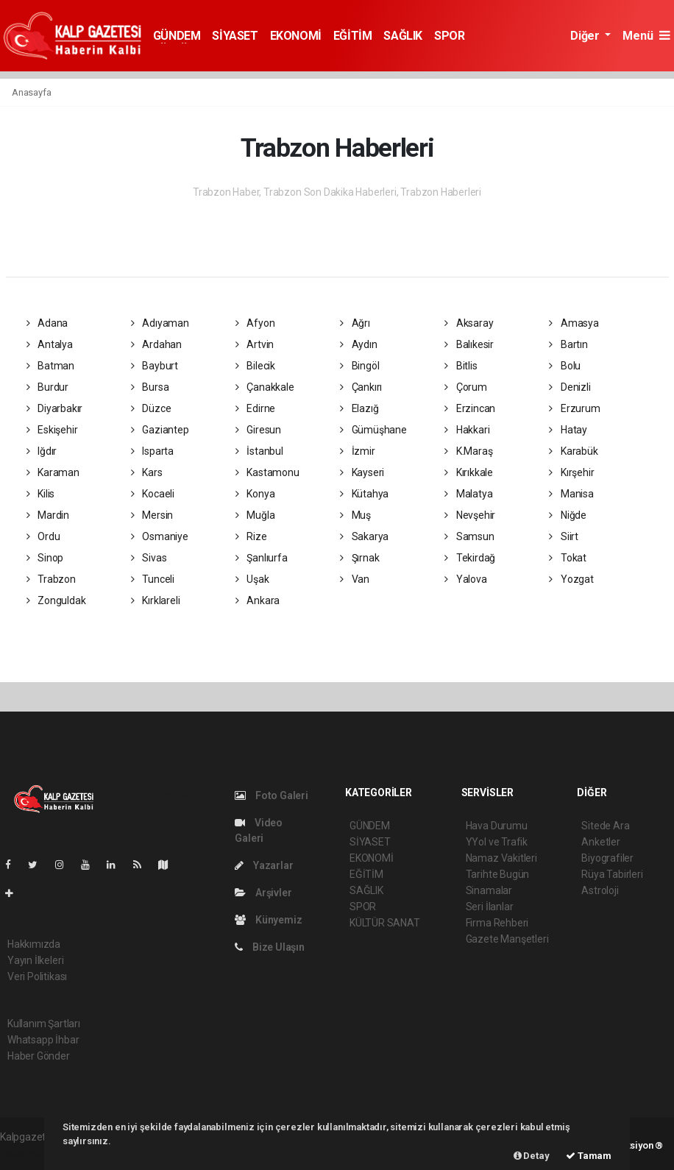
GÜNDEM (177, 36)
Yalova (465, 579)
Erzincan (469, 408)
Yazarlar (264, 865)
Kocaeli (152, 494)
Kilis (40, 494)
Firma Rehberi (497, 923)
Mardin (47, 515)
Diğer (586, 36)
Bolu (565, 366)
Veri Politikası (37, 976)
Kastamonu (267, 472)
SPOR (449, 36)
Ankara (257, 600)
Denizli (569, 387)
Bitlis (460, 366)
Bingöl (359, 366)
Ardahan (156, 344)
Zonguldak (56, 600)
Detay (532, 1155)
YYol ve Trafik (497, 842)
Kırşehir (571, 472)
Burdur (47, 387)
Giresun (258, 430)
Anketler (600, 842)
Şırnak (359, 558)
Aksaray (468, 323)
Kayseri (362, 472)
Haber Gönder (38, 1056)
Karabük (573, 451)
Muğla (255, 515)
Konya (255, 494)
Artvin (254, 344)
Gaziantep (160, 430)
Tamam (588, 1155)
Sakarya (364, 536)
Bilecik (255, 366)
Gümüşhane (373, 430)
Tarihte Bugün (498, 874)
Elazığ (359, 408)
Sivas (149, 558)
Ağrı (355, 323)
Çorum (465, 387)
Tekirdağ (469, 558)
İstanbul (259, 451)
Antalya (49, 344)
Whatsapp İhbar (43, 1040)
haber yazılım (30, 1152)
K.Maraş (468, 451)
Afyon (255, 323)
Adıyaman (160, 323)
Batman (50, 366)
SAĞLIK (402, 36)
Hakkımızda (33, 944)
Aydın (358, 344)
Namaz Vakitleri (501, 858)
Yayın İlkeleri (35, 960)
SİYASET (235, 36)
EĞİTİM (352, 36)
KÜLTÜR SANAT (385, 923)
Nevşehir (469, 515)
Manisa (571, 494)
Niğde (567, 515)
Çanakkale (264, 387)
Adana (47, 323)
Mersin (152, 515)
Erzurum (574, 408)
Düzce (151, 408)
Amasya (573, 323)
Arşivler (263, 892)
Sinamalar (489, 890)
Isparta (152, 451)
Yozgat (571, 579)
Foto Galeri (271, 795)
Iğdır (41, 451)
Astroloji (599, 890)
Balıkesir (469, 344)
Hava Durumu (497, 826)
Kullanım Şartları (43, 1023)
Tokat (567, 558)
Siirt (563, 536)
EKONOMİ (296, 36)
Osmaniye (159, 536)
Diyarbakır (54, 408)
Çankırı (361, 387)
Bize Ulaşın (270, 947)
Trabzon (51, 579)
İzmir (357, 451)
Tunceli (152, 579)
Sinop (45, 558)
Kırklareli (155, 600)
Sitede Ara (605, 826)
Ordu (43, 536)
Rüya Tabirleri (611, 874)
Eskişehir (52, 430)
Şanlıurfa (261, 558)
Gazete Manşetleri (507, 939)
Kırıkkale (468, 472)
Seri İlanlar (490, 906)
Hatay (568, 430)
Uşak (252, 579)
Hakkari (466, 430)
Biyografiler (607, 858)
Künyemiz (268, 920)
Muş (355, 515)
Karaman (52, 472)
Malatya (468, 494)
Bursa (150, 387)
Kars (147, 472)
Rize (251, 536)
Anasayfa (31, 92)
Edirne (255, 408)
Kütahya (364, 494)
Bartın (568, 344)
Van (354, 579)
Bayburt (154, 366)
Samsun (469, 536)
